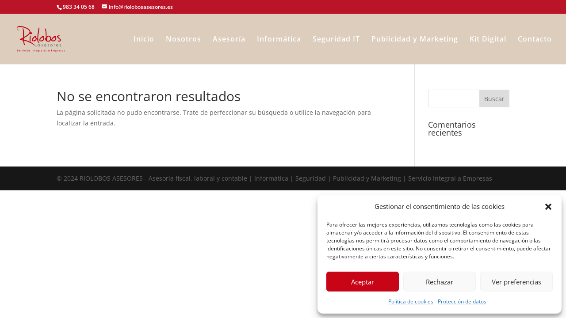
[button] (548, 206)
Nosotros (183, 40)
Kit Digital (488, 40)
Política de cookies (410, 301)
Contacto (535, 40)
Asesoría (229, 40)
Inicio (144, 40)
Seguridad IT (336, 40)
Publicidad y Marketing (414, 40)
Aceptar (362, 281)
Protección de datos (462, 301)
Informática (279, 40)
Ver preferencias (516, 281)
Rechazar (439, 281)
